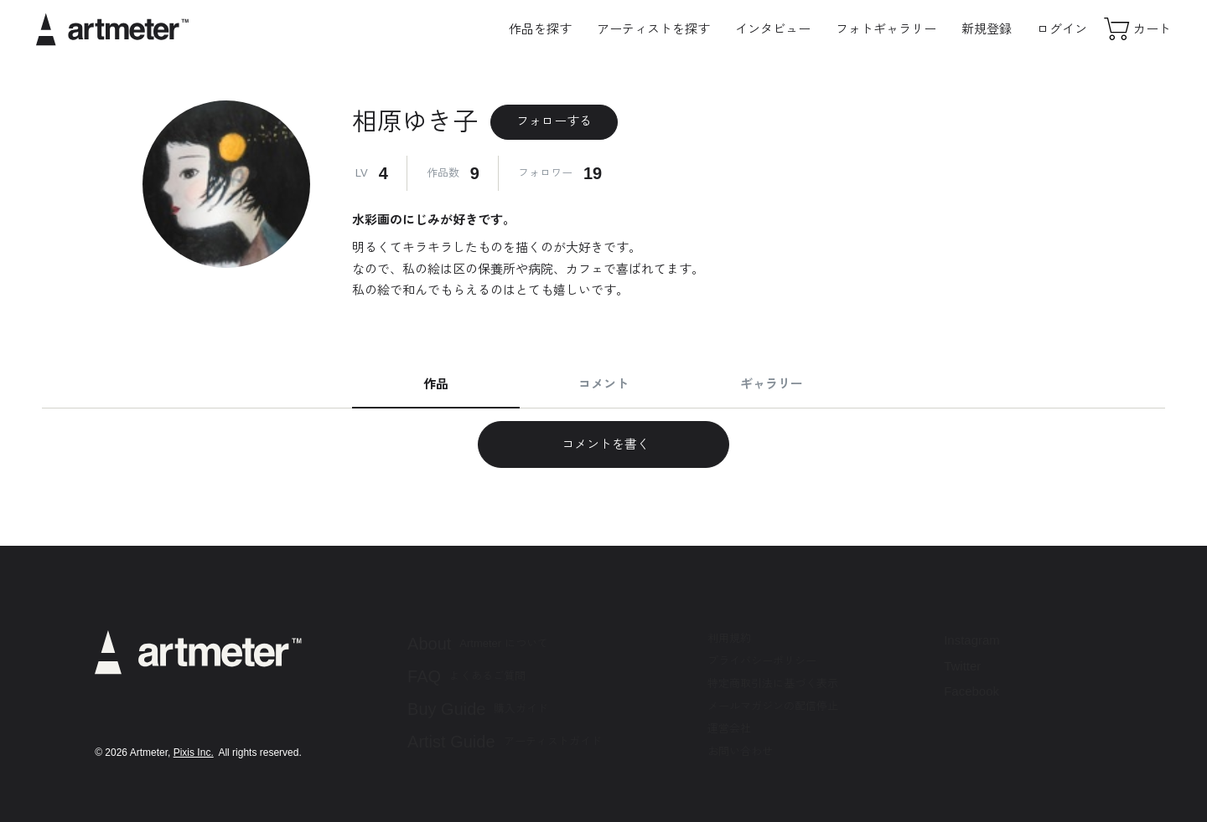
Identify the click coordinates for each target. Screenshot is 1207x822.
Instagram (972, 640)
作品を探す (540, 29)
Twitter (962, 666)
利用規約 (729, 638)
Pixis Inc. (194, 752)
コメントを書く (603, 444)
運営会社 (729, 728)
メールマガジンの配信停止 (772, 706)
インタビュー (773, 29)
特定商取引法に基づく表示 (772, 683)
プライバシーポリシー (761, 661)
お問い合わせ (740, 751)
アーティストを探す (653, 29)
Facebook (971, 691)
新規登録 (986, 29)
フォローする (554, 121)
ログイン (1062, 29)
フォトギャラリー (886, 29)
